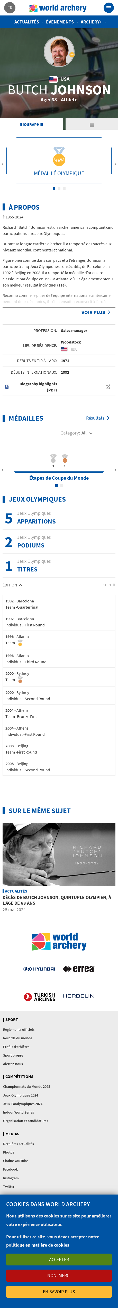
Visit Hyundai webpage (39, 968)
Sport (11, 1019)
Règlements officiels (18, 1029)
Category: (70, 433)
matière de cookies (50, 1245)
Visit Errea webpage (79, 968)
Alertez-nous (13, 1063)
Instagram (11, 1178)
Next (114, 163)
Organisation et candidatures (25, 1120)
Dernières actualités (18, 1143)
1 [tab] (54, 188)
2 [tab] (59, 188)
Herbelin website (79, 997)
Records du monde (17, 1038)
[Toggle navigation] (109, 8)
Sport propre (13, 1055)
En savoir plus (59, 1292)
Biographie (31, 124)
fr (9, 8)
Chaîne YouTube (15, 1160)
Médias (12, 1134)
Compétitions (19, 1076)
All (84, 433)
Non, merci (59, 1275)
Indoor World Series (18, 1112)
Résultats (95, 418)
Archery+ (91, 22)
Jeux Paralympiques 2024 (22, 1103)
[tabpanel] (59, 160)
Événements (60, 22)
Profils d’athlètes (16, 1046)
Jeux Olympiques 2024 (20, 1095)
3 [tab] (64, 188)
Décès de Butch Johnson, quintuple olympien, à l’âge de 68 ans (57, 900)
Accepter (59, 1259)
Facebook (10, 1169)
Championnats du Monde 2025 (26, 1086)
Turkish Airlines (39, 997)
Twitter (8, 1186)
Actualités (26, 22)
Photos (8, 1152)
